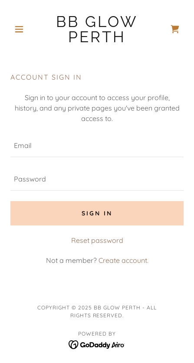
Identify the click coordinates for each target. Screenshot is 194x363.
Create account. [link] (123, 260)
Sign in (97, 213)
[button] (23, 29)
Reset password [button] (97, 240)
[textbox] (97, 145)
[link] (97, 29)
